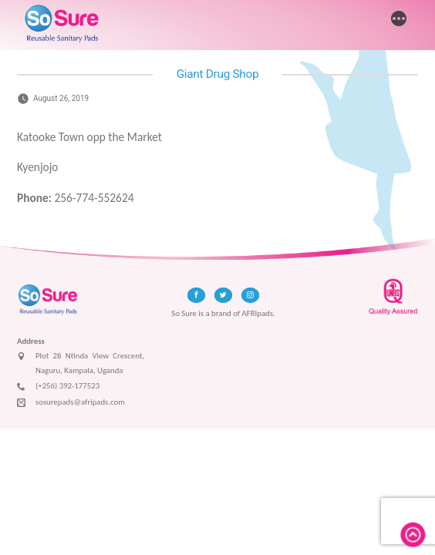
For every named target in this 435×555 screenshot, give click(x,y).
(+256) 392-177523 (58, 386)
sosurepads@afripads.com (71, 403)
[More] (398, 20)
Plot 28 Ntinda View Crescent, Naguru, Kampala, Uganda (80, 363)
